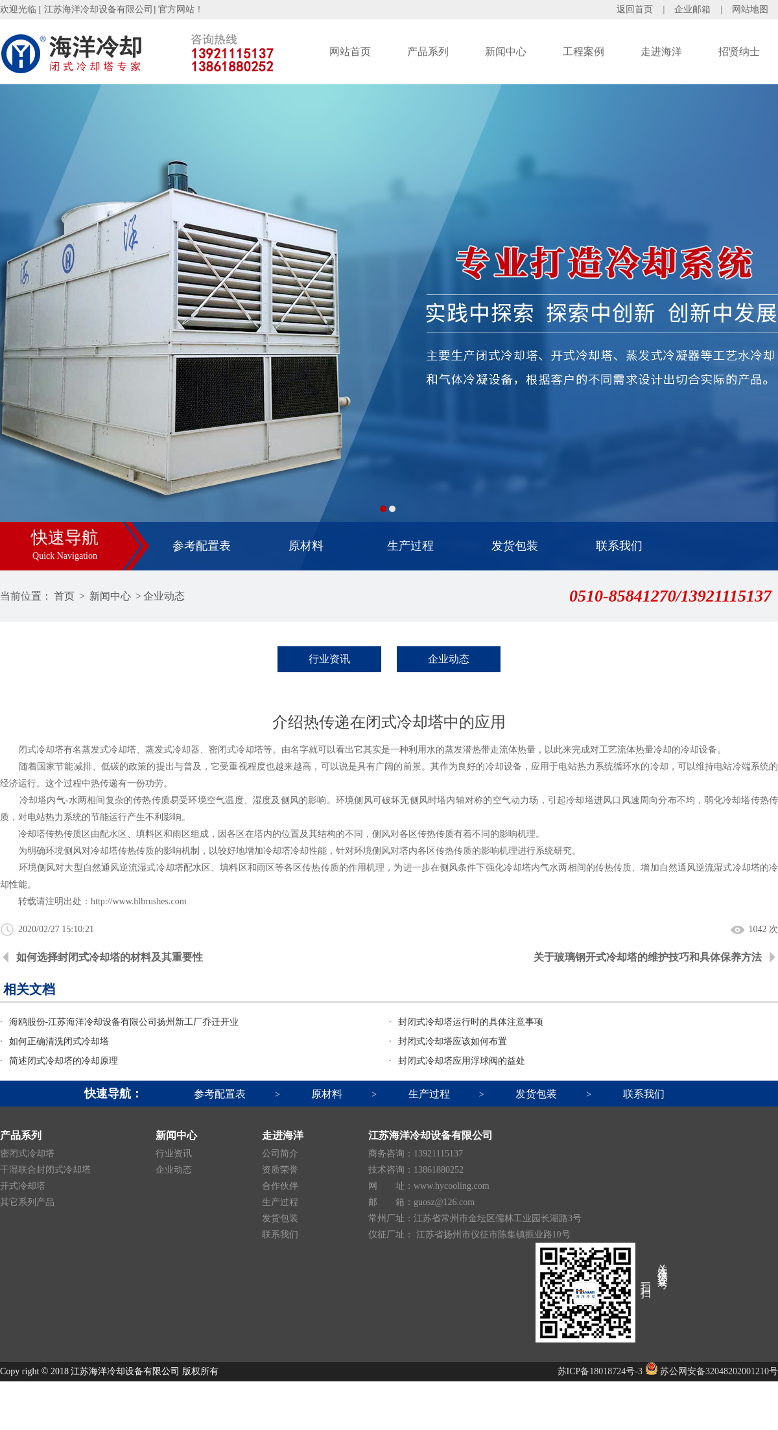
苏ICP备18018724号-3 (600, 1371)
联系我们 (619, 545)
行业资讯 (329, 658)
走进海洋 (661, 51)
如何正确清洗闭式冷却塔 (59, 1041)
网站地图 (750, 9)
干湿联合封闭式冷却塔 (45, 1170)
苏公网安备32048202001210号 (712, 1371)
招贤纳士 (739, 51)
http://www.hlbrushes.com (139, 901)
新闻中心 (505, 51)
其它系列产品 (27, 1202)
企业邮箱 (692, 9)
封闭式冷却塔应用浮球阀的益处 (461, 1061)
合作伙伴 (280, 1186)
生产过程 (410, 545)
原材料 (306, 545)
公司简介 (280, 1153)
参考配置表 (201, 545)
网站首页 (350, 51)
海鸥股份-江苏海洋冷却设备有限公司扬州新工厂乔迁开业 (124, 1022)
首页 (64, 596)
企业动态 (164, 596)
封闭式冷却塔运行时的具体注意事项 (470, 1022)
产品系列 (428, 51)
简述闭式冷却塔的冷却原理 (63, 1061)
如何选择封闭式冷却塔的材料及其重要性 (109, 957)
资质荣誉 (280, 1170)
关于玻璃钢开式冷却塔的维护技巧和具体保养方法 (648, 957)
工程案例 (583, 51)
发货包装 (514, 545)
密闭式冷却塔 (27, 1153)
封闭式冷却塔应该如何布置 (452, 1041)
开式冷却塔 (22, 1186)
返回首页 (635, 9)
